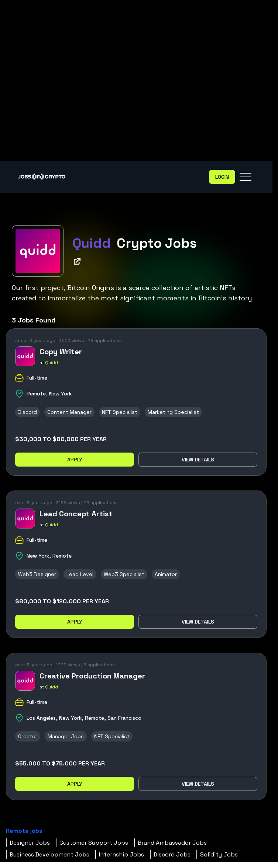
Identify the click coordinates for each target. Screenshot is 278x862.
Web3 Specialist (124, 574)
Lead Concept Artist (76, 514)
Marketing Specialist (173, 412)
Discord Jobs (172, 854)
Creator (27, 736)
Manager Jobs (66, 736)
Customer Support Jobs (93, 843)
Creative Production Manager (92, 676)
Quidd (51, 363)
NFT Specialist (119, 412)
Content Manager (69, 412)
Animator (166, 574)
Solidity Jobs (219, 854)
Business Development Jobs (49, 854)
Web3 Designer (37, 574)
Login (222, 177)
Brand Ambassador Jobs (172, 843)
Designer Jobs (30, 843)
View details (198, 459)
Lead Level (79, 574)
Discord (27, 412)
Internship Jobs (121, 854)
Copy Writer (61, 351)
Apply (74, 459)
